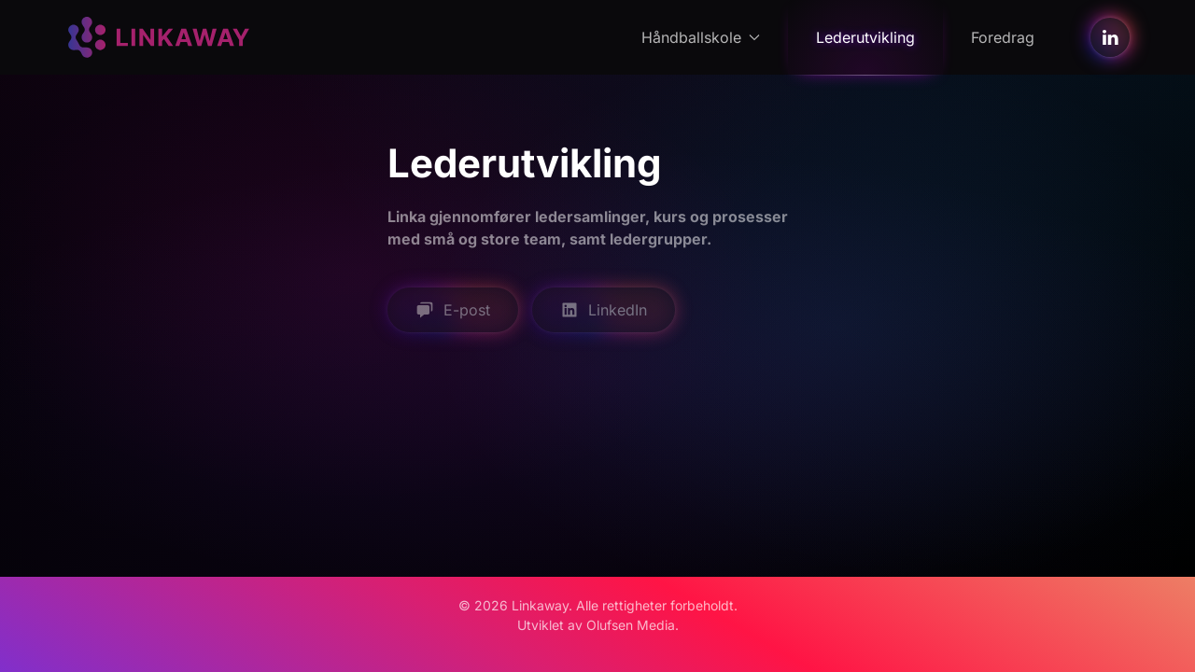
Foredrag (1002, 37)
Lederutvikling (865, 37)
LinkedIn (603, 310)
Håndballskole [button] (700, 37)
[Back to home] (158, 37)
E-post (452, 310)
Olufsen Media (630, 625)
